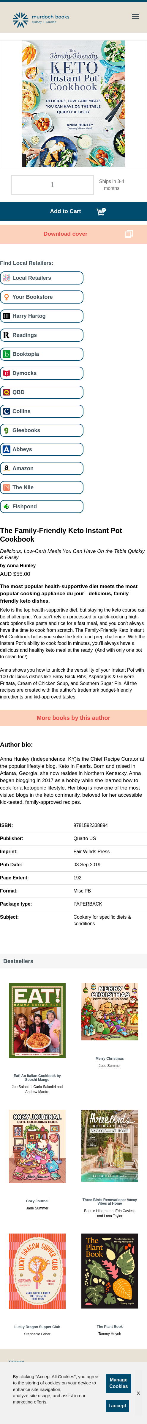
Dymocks (24, 373)
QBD (18, 392)
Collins (21, 411)
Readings (24, 335)
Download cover (65, 234)
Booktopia (25, 354)
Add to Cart (65, 211)
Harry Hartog (29, 316)
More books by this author (73, 718)
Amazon (23, 468)
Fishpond (24, 506)
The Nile (23, 487)
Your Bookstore (32, 297)
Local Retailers (31, 278)
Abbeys (22, 449)
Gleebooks (26, 430)
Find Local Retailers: (26, 263)
